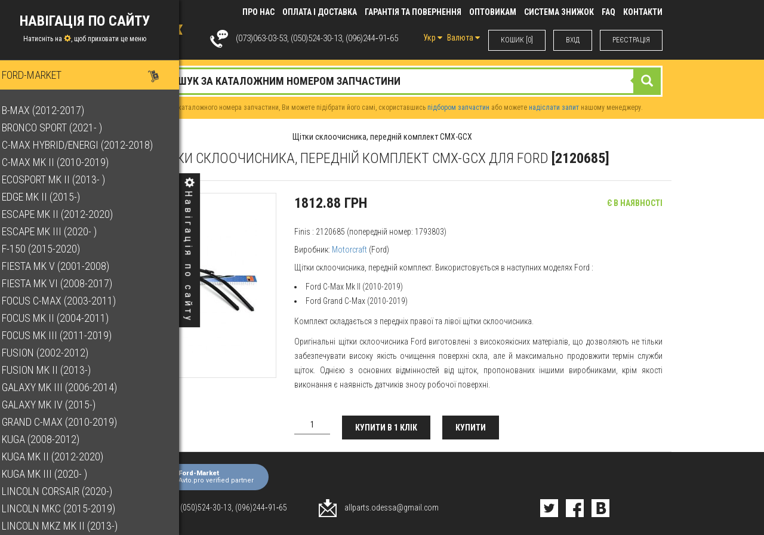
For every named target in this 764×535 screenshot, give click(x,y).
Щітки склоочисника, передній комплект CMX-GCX (382, 137)
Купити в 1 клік (386, 427)
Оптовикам (492, 12)
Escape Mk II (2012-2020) (67, 214)
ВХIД (573, 40)
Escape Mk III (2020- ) (59, 231)
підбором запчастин (458, 107)
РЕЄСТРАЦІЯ (631, 40)
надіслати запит (554, 107)
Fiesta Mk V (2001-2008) (65, 266)
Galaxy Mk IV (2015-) (59, 404)
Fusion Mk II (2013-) (56, 370)
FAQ (608, 12)
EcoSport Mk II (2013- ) (63, 179)
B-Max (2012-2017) (53, 110)
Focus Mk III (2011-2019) (67, 335)
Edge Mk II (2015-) (51, 196)
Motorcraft (349, 249)
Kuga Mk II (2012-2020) (62, 456)
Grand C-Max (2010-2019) (69, 422)
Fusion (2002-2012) (55, 352)
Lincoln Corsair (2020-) (67, 491)
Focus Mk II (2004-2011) (65, 318)
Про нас (258, 12)
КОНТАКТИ (643, 12)
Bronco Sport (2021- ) (62, 127)
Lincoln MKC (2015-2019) (68, 508)
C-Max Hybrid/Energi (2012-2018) (87, 145)
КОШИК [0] (517, 40)
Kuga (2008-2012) (51, 439)
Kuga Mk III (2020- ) (54, 474)
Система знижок (559, 12)
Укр (432, 37)
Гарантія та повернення (413, 12)
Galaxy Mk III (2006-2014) (69, 387)
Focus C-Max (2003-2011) (69, 300)
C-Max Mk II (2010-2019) (65, 162)
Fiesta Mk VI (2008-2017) (67, 283)
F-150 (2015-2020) (51, 248)
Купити (470, 427)
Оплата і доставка (319, 12)
